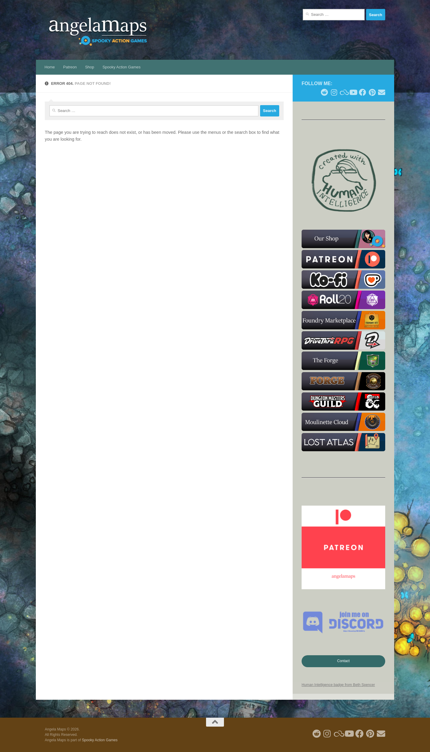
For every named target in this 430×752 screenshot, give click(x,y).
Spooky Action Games (121, 67)
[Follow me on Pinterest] (372, 92)
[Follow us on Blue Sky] (343, 92)
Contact (343, 661)
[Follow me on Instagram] (333, 92)
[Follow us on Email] (381, 92)
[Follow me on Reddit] (324, 92)
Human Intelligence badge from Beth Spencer (338, 685)
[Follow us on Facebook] (362, 92)
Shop (89, 67)
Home (49, 67)
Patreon (70, 67)
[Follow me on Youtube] (353, 92)
